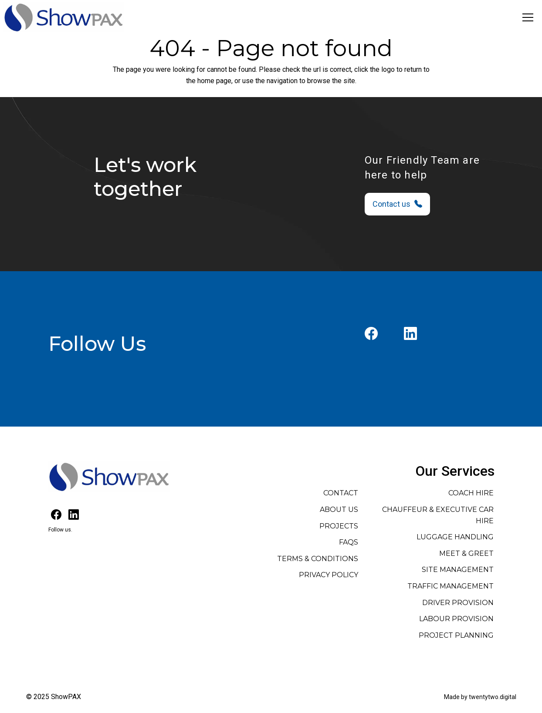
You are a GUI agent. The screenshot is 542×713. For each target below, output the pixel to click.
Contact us (397, 204)
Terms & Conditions (317, 559)
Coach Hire (471, 493)
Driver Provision (458, 603)
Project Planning (456, 635)
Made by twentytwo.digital (480, 696)
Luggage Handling (455, 537)
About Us (339, 509)
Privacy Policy (328, 575)
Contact (340, 493)
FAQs (348, 542)
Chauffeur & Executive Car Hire (438, 515)
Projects (338, 526)
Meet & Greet (466, 553)
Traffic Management (450, 586)
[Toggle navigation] (527, 17)
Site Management (458, 569)
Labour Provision (456, 619)
